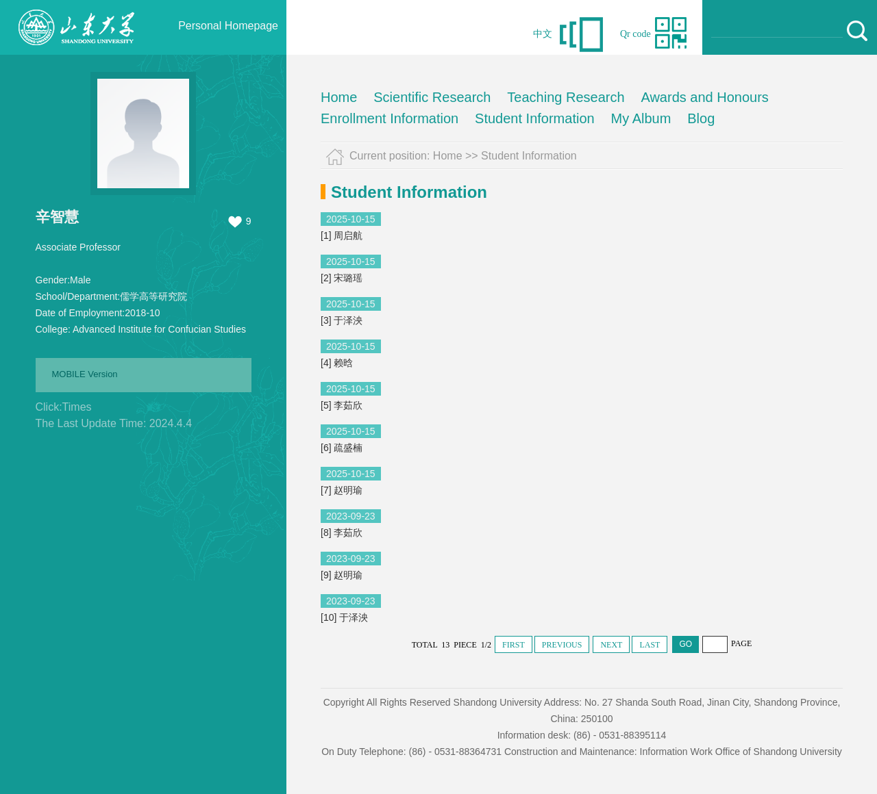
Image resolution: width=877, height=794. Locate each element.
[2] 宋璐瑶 (341, 277)
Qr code (635, 34)
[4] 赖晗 (337, 362)
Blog (701, 118)
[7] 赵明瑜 (341, 490)
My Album (641, 118)
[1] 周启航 (341, 235)
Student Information (535, 118)
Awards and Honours (704, 97)
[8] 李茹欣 (341, 532)
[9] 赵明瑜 (341, 574)
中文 (542, 34)
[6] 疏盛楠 (341, 447)
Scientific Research (432, 97)
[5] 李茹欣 (341, 405)
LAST (649, 645)
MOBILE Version (85, 374)
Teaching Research (565, 97)
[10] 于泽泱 (344, 617)
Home (339, 97)
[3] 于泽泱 (341, 320)
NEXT (611, 645)
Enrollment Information (389, 118)
